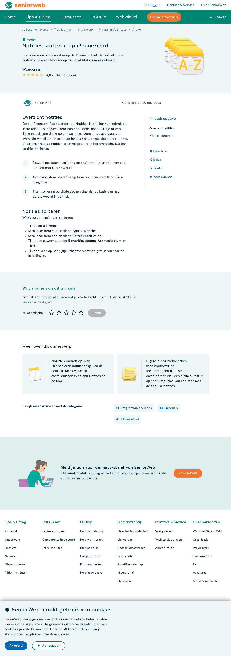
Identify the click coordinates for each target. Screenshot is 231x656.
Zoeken (220, 17)
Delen (157, 159)
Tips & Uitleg (62, 29)
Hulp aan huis (89, 548)
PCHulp (86, 522)
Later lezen (160, 151)
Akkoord (16, 646)
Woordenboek (162, 176)
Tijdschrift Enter (16, 572)
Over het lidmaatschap (133, 531)
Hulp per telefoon (92, 531)
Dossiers (10, 548)
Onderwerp (85, 29)
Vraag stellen (164, 531)
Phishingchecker (91, 564)
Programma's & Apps (113, 29)
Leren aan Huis (52, 548)
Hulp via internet (91, 539)
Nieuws (10, 556)
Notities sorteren (160, 135)
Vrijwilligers (201, 548)
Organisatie (200, 539)
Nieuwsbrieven (15, 564)
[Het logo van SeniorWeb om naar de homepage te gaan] (25, 5)
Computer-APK (90, 556)
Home (44, 29)
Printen (158, 168)
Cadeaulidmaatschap (131, 548)
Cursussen (51, 522)
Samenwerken (202, 556)
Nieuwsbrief (126, 572)
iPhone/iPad (129, 419)
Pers (196, 564)
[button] (51, 313)
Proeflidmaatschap (130, 564)
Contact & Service (180, 5)
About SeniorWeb (205, 581)
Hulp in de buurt (91, 572)
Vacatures (199, 572)
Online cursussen (54, 531)
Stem (97, 313)
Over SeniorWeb (213, 5)
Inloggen (151, 5)
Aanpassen (50, 646)
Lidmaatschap (130, 522)
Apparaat (11, 531)
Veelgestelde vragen (168, 539)
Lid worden (125, 539)
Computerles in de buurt (58, 539)
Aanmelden (187, 473)
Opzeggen (124, 581)
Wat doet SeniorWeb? (207, 531)
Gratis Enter (126, 556)
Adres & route (164, 548)
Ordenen (171, 408)
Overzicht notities (161, 128)
